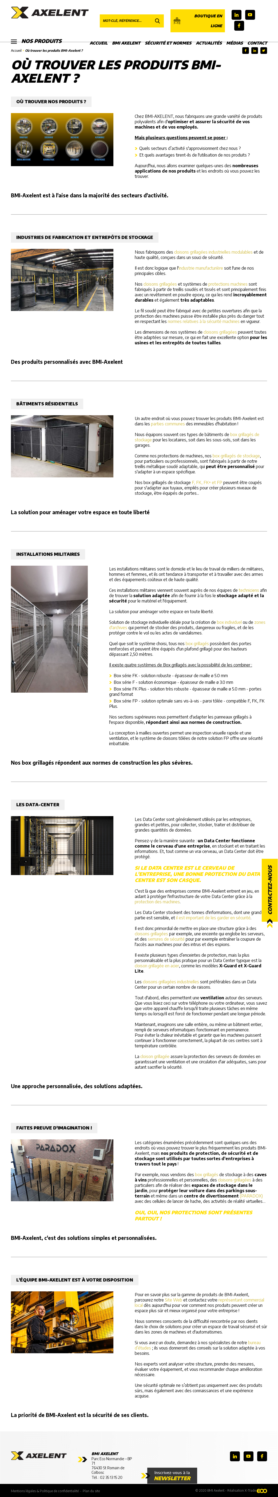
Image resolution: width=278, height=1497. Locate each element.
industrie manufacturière (201, 268)
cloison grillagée (154, 1056)
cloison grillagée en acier (157, 965)
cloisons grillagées (160, 284)
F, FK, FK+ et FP (207, 482)
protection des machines (157, 901)
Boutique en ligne (197, 21)
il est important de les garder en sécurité (213, 917)
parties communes (168, 423)
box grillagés (197, 643)
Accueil (99, 43)
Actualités (209, 43)
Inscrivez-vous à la (169, 1475)
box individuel (229, 622)
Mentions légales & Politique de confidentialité (45, 1491)
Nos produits (37, 41)
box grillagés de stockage (236, 455)
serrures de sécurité (166, 939)
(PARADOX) (251, 1196)
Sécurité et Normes (168, 43)
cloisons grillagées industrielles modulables (213, 252)
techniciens (249, 590)
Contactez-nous (270, 890)
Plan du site (91, 1491)
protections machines (228, 284)
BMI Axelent (126, 43)
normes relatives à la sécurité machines (204, 321)
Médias (234, 43)
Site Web (173, 1300)
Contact (257, 43)
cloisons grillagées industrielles (171, 981)
